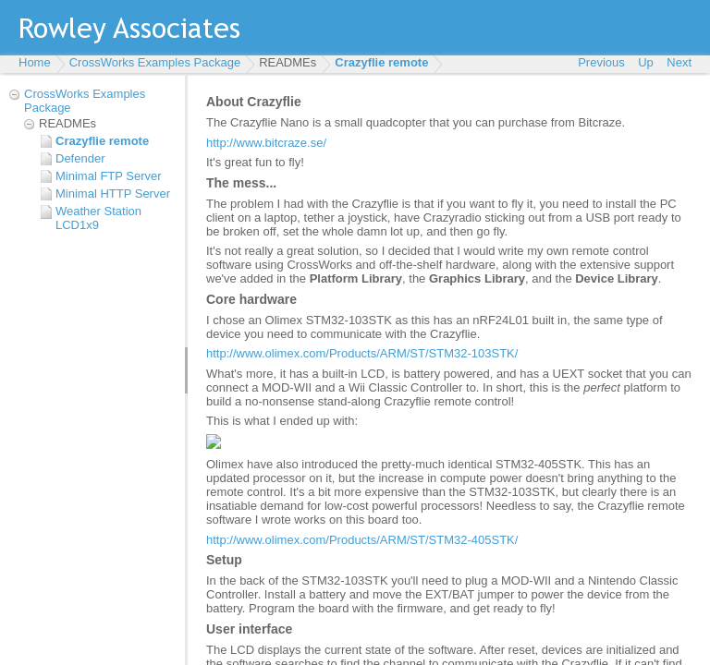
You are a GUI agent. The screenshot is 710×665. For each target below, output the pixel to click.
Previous (601, 62)
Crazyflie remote (381, 62)
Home (34, 62)
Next (679, 62)
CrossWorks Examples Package (154, 62)
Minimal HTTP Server (112, 193)
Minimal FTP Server (108, 176)
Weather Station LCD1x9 (98, 218)
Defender (79, 158)
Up (646, 62)
